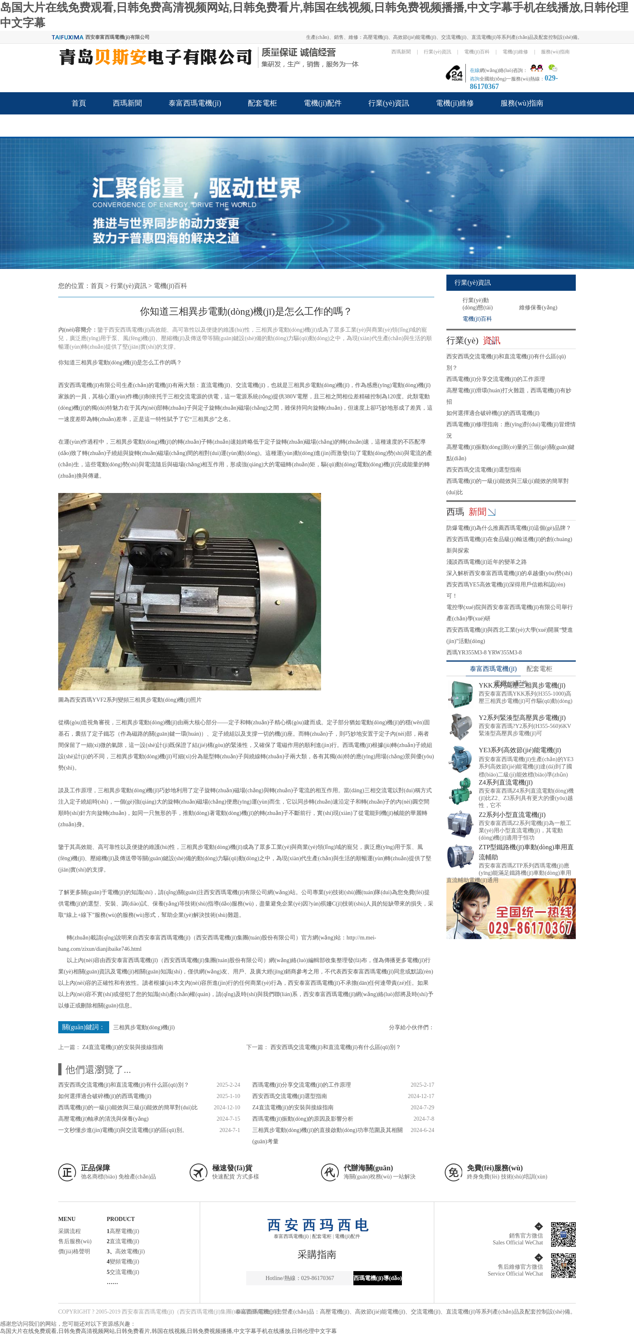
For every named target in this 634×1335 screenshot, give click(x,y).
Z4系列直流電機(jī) (506, 782)
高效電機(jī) (130, 1251)
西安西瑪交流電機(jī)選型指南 (289, 1096)
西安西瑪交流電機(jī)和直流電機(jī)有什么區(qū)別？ (123, 1085)
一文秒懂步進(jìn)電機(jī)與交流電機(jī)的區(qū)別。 (123, 1130)
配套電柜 (262, 103)
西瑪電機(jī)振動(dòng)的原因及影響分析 (302, 1119)
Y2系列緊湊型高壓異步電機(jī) (522, 717)
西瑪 (466, 512)
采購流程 (69, 1231)
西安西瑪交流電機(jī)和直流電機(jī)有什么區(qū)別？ (336, 1047)
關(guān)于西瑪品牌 (103, 125)
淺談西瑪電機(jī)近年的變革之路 (486, 562)
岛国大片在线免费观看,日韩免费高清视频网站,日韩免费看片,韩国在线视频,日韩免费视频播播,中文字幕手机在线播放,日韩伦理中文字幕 (168, 1331)
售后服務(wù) (74, 1241)
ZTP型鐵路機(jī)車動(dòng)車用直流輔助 (526, 852)
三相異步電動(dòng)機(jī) (106, 363)
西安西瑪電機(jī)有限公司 (235, 892)
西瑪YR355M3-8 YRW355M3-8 (484, 653)
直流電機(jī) (124, 1241)
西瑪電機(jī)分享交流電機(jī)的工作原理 (301, 1085)
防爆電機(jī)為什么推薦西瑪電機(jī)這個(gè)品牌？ (508, 528)
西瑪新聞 (401, 52)
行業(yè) (473, 340)
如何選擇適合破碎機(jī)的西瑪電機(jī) (104, 1096)
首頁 (79, 103)
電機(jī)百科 (477, 52)
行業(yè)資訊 (437, 52)
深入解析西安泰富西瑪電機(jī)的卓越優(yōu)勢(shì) (509, 573)
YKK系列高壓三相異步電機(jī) (522, 685)
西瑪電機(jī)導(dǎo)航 (377, 1280)
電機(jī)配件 (323, 103)
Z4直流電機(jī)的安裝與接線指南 (123, 1047)
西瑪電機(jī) (357, 745)
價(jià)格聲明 (74, 1251)
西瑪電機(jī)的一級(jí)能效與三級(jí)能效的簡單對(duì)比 (128, 1107)
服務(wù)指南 (555, 52)
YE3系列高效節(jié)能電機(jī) (520, 750)
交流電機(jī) (124, 1272)
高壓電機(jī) (124, 1231)
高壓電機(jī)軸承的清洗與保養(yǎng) (103, 1119)
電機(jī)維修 (515, 52)
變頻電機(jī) (124, 1262)
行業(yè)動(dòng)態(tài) (478, 304)
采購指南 (317, 1254)
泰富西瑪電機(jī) (195, 103)
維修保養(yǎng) (538, 308)
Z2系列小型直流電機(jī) (512, 814)
